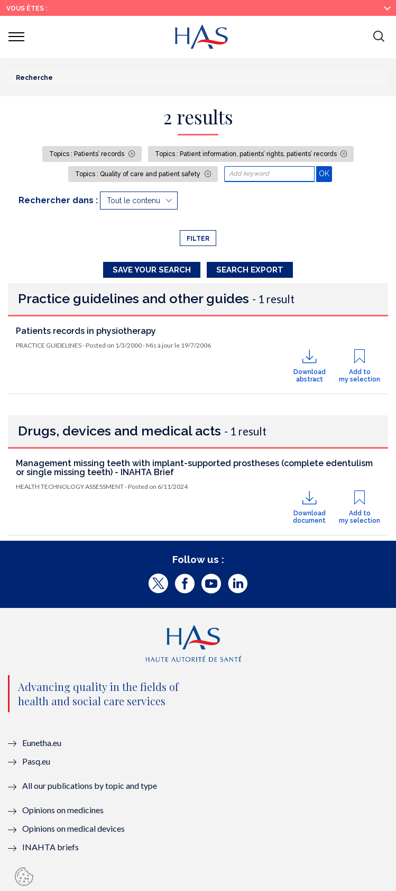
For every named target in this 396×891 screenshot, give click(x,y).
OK (325, 173)
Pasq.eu (36, 761)
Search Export (249, 270)
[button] (379, 37)
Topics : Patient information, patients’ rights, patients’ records (246, 154)
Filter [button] (198, 238)
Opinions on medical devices (73, 828)
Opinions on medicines (63, 810)
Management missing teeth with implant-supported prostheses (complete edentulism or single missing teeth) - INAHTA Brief (194, 468)
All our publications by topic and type (89, 785)
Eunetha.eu (41, 743)
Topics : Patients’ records (87, 154)
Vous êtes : (26, 8)
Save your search (152, 270)
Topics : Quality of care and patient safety (138, 174)
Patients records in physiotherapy (86, 331)
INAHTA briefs (50, 847)
